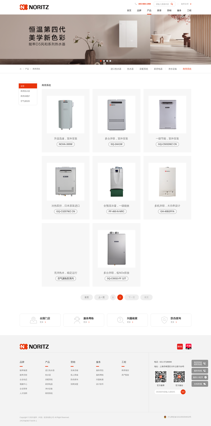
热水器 (130, 69)
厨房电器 (158, 69)
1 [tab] (101, 61)
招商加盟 (74, 384)
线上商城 (74, 375)
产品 (149, 10)
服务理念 (100, 370)
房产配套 (125, 375)
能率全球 (185, 4)
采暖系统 (143, 69)
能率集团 (23, 370)
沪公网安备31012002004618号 (179, 417)
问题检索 (100, 379)
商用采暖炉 (25, 96)
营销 (169, 10)
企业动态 (23, 379)
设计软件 (100, 384)
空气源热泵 (25, 101)
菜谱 (159, 10)
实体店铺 (74, 370)
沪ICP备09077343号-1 (28, 421)
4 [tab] (110, 61)
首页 (129, 10)
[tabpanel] (105, 39)
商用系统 (187, 69)
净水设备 (172, 69)
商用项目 (125, 370)
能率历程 (23, 375)
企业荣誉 (23, 389)
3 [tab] (107, 61)
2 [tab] (104, 61)
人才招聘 (23, 393)
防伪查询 (74, 379)
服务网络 (100, 375)
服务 (179, 10)
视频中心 (23, 384)
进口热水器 (116, 69)
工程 (189, 10)
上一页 (101, 297)
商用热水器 (25, 91)
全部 (22, 86)
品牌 (139, 10)
